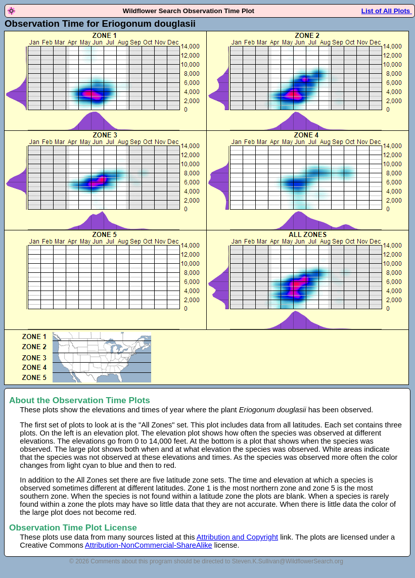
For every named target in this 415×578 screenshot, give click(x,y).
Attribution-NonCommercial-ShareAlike (148, 545)
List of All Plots (386, 11)
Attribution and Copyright (237, 537)
